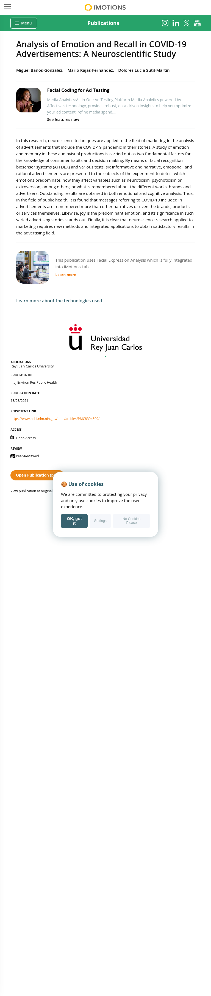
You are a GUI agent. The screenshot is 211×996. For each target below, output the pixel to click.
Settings (100, 521)
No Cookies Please (131, 521)
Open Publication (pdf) (37, 475)
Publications (103, 23)
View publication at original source (37, 491)
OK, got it (74, 520)
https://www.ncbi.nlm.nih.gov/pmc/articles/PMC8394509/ (54, 418)
